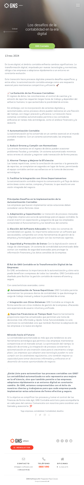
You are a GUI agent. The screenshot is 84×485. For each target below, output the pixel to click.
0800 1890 (44, 466)
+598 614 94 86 (23, 470)
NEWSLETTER (20, 447)
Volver (11, 30)
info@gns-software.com (23, 467)
